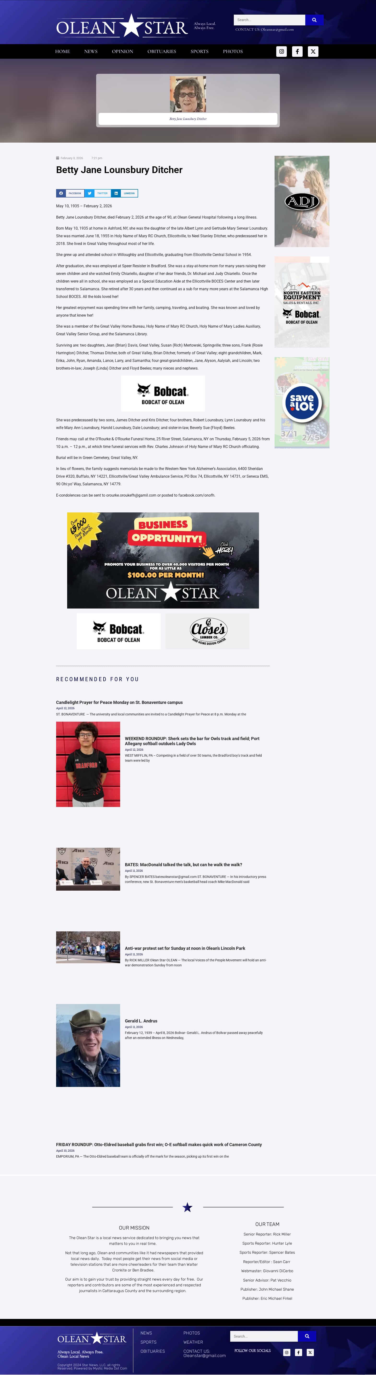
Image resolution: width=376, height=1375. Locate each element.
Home (62, 51)
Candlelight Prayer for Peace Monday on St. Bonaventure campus (119, 702)
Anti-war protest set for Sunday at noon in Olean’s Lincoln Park (185, 948)
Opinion (122, 51)
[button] (70, 193)
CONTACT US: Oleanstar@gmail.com (204, 1353)
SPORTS (149, 1342)
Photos (233, 51)
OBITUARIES (153, 1351)
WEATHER (193, 1342)
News (91, 51)
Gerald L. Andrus (141, 1020)
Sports (200, 51)
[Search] (314, 20)
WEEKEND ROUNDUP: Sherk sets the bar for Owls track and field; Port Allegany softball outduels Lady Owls (192, 741)
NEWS (146, 1333)
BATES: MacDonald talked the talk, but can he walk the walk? (183, 864)
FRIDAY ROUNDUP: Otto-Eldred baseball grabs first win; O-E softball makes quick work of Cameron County (159, 1144)
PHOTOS (191, 1333)
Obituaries (161, 51)
